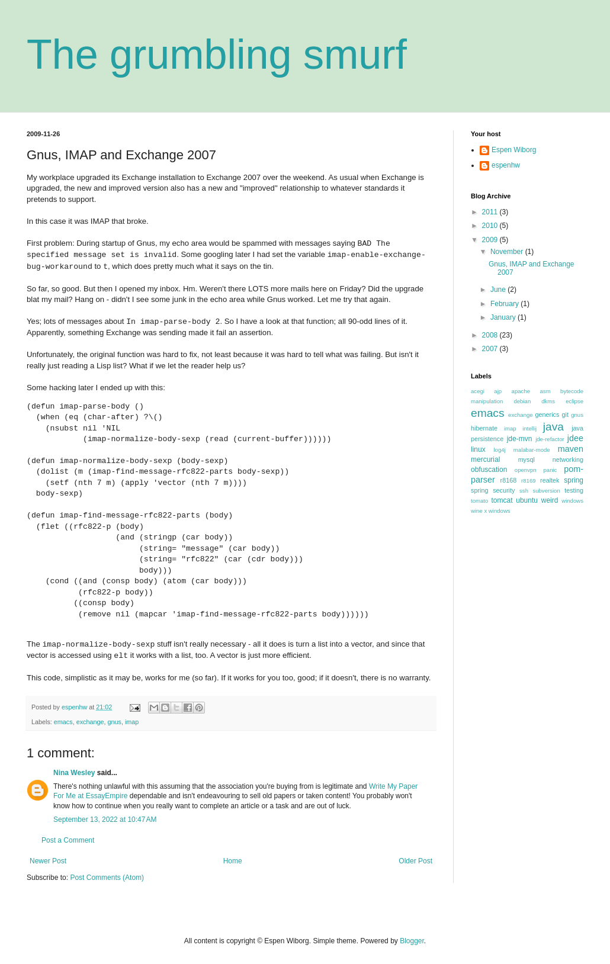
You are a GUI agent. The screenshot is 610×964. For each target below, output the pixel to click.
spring (573, 480)
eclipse (574, 401)
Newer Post (48, 861)
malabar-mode (531, 449)
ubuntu (527, 500)
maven (570, 449)
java (553, 426)
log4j (499, 449)
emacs (63, 721)
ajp (498, 391)
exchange (90, 721)
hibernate (484, 428)
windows (572, 500)
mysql (526, 459)
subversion (546, 490)
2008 (491, 335)
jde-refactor (549, 439)
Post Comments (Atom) (107, 877)
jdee (575, 438)
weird (549, 500)
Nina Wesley (74, 773)
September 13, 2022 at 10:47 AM (104, 819)
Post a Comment (67, 840)
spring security (493, 490)
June (499, 289)
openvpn (526, 470)
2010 (491, 225)
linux (478, 449)
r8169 (528, 480)
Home (232, 861)
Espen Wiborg (514, 150)
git (565, 414)
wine (477, 510)
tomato (479, 500)
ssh (523, 490)
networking (568, 459)
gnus (114, 721)
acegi (477, 391)
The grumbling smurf (217, 54)
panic (550, 470)
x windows (497, 510)
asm (545, 391)
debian (522, 401)
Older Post (415, 861)
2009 (491, 240)
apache (521, 391)
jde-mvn (519, 439)
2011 (491, 212)
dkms (548, 401)
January (504, 317)
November (507, 252)
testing (573, 490)
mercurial (485, 459)
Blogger (412, 941)
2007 (491, 349)
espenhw (506, 165)
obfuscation (489, 469)
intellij (529, 428)
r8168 (508, 480)
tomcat (501, 500)
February (505, 304)
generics (547, 414)
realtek (549, 480)
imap (132, 721)
